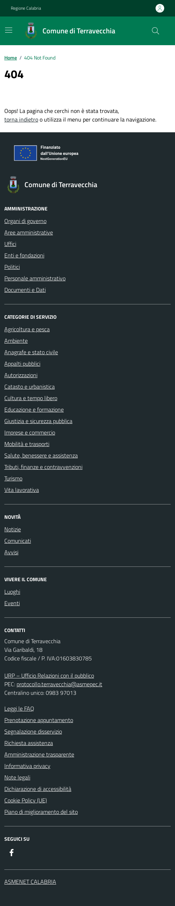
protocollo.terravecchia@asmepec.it (59, 684)
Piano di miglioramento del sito (41, 811)
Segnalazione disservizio (33, 731)
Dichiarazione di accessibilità (37, 788)
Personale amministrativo (35, 278)
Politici (12, 266)
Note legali (17, 777)
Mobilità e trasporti (26, 444)
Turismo (13, 478)
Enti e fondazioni (24, 255)
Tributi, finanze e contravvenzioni (43, 467)
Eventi (12, 603)
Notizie (12, 529)
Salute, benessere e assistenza (41, 455)
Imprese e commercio (29, 432)
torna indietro (21, 119)
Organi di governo (25, 221)
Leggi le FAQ (19, 708)
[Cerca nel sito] (155, 30)
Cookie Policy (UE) (25, 800)
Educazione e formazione (34, 409)
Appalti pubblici (22, 363)
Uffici (10, 243)
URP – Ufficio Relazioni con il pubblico (49, 675)
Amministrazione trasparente (39, 754)
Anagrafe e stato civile (31, 352)
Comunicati (17, 540)
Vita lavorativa (21, 489)
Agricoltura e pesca (27, 329)
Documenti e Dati (25, 289)
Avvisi (11, 552)
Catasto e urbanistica (29, 386)
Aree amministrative (28, 232)
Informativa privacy (27, 766)
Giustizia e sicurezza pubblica (38, 421)
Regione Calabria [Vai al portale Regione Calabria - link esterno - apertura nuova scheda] (26, 8)
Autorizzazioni (20, 375)
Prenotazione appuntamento (38, 720)
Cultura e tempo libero (30, 398)
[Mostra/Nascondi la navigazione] (8, 30)
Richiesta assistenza (28, 743)
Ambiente (16, 340)
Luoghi (12, 591)
